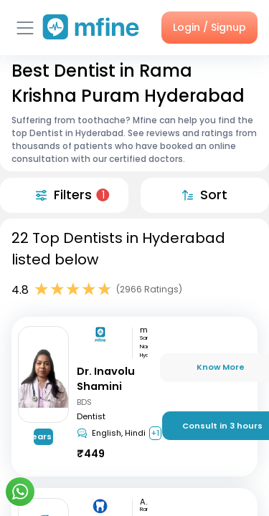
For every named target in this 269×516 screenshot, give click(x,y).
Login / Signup (209, 27)
